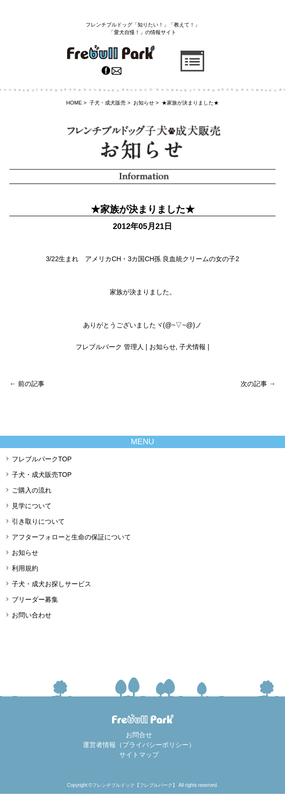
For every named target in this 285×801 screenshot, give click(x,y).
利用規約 (25, 568)
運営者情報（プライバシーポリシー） (139, 744)
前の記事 (26, 383)
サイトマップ (139, 754)
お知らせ (162, 347)
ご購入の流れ (32, 490)
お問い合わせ (32, 615)
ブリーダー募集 (35, 599)
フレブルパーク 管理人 (110, 347)
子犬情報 (192, 347)
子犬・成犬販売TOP (42, 474)
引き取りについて (38, 521)
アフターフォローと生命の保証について (71, 537)
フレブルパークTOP (42, 459)
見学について (32, 506)
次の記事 (258, 383)
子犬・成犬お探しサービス (51, 584)
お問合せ (139, 735)
